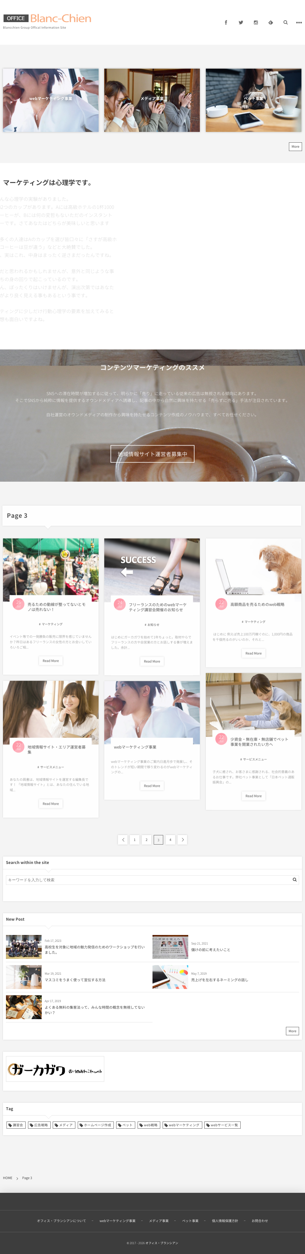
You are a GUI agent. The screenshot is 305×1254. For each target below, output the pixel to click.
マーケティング (52, 628)
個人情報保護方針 (225, 1217)
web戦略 (151, 1124)
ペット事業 (253, 98)
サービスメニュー (255, 763)
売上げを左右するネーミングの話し (219, 979)
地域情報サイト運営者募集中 (152, 466)
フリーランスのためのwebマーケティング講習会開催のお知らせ (158, 611)
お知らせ (153, 628)
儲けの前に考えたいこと (211, 949)
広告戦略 (41, 1124)
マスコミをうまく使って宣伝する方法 (75, 979)
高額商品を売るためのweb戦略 (257, 608)
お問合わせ (260, 1217)
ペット (127, 1124)
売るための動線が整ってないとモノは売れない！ (56, 610)
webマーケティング (184, 1124)
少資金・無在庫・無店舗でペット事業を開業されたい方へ (259, 745)
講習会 (18, 1124)
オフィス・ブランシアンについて (61, 1217)
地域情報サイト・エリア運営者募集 (56, 753)
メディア (66, 1124)
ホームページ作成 (97, 1124)
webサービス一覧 (224, 1124)
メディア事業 (152, 98)
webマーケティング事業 (50, 98)
